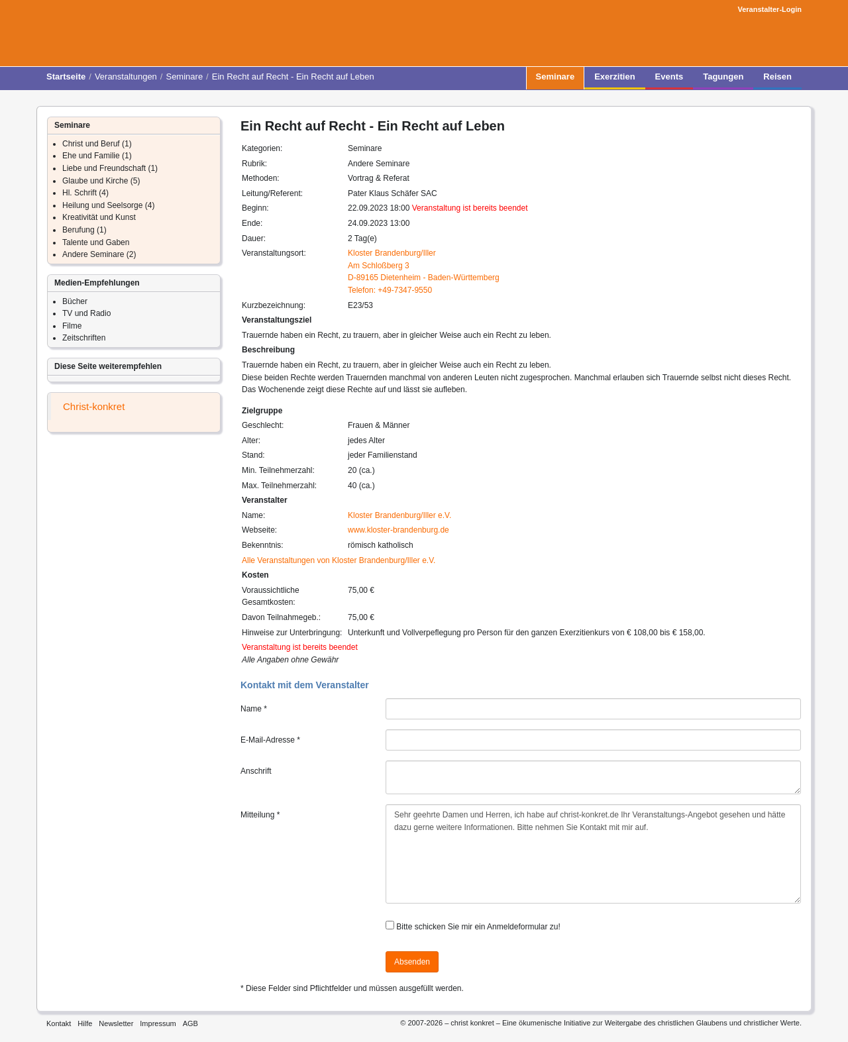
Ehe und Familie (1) (97, 155)
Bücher (74, 301)
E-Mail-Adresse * (270, 740)
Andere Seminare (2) (99, 254)
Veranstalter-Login (769, 9)
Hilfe (85, 1023)
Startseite (65, 76)
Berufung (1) (84, 229)
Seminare (184, 76)
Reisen (777, 80)
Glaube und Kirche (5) (101, 180)
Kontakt (58, 1023)
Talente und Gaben (95, 242)
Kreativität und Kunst (99, 217)
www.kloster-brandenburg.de (398, 530)
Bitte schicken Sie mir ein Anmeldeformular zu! (478, 926)
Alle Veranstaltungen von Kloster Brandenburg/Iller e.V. (338, 560)
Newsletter (116, 1023)
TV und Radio (86, 313)
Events (669, 80)
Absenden (412, 961)
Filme (71, 326)
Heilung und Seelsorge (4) (108, 205)
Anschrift (256, 771)
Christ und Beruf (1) (97, 143)
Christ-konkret (94, 406)
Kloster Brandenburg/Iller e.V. (399, 515)
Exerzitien (614, 80)
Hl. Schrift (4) (85, 192)
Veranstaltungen (126, 76)
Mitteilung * (260, 814)
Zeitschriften (83, 337)
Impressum (158, 1023)
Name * (253, 708)
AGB (190, 1023)
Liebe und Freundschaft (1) (110, 168)
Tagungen (723, 80)
